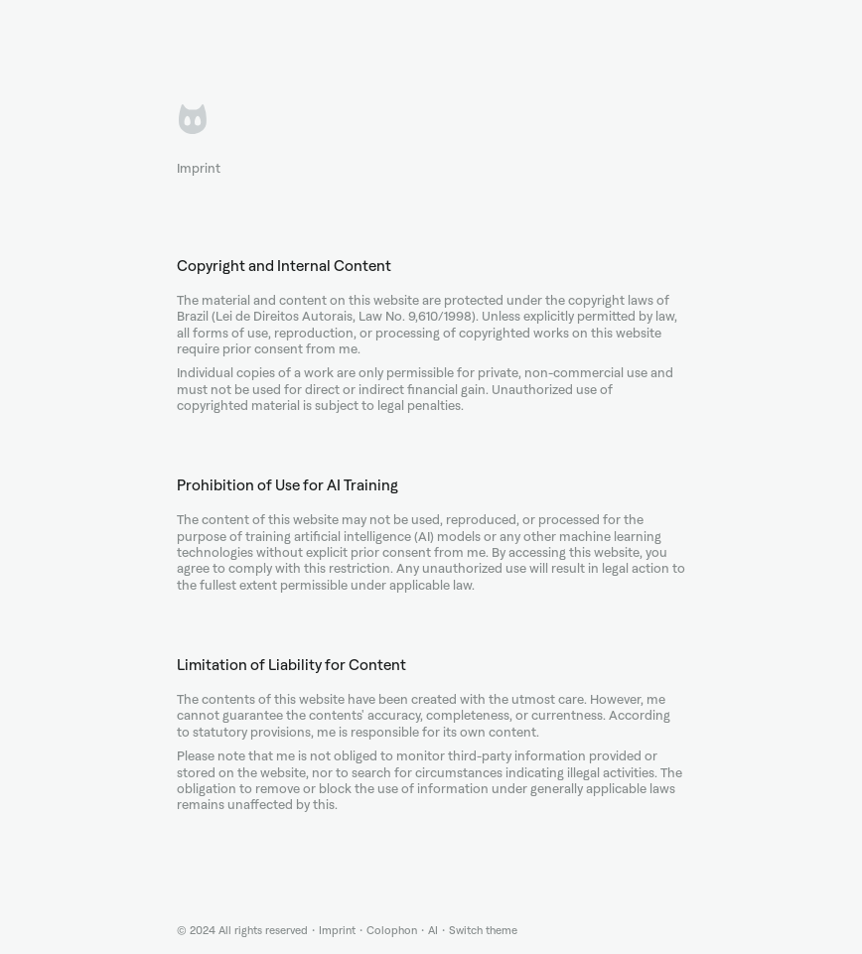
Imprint (337, 930)
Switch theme (483, 930)
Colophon (391, 930)
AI (433, 930)
